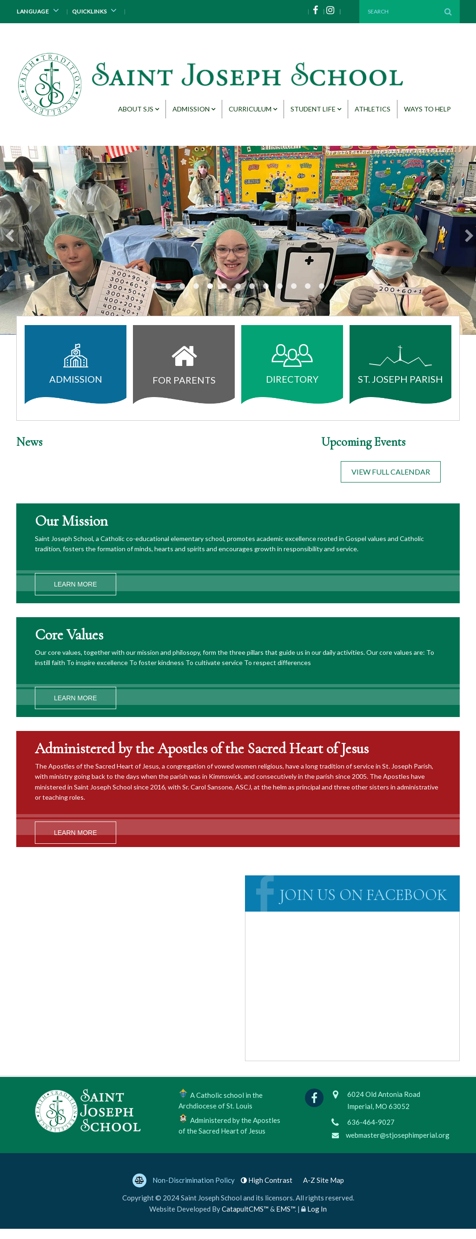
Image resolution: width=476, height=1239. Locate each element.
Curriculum (250, 109)
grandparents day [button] (210, 286)
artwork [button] (182, 286)
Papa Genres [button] (196, 286)
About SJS (135, 109)
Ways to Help (427, 109)
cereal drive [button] (154, 286)
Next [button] (468, 236)
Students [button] (252, 286)
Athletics (372, 109)
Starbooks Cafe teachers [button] (266, 286)
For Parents (184, 361)
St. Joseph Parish (400, 364)
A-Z (323, 1190)
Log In (317, 1219)
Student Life (313, 109)
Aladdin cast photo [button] (279, 286)
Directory (292, 364)
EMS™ (285, 1219)
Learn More (75, 584)
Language (39, 10)
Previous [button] (8, 236)
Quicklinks (96, 10)
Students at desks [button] (238, 286)
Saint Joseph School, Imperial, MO (354, 933)
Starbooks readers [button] (293, 286)
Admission (191, 109)
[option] (238, 240)
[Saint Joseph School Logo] (212, 80)
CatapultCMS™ (245, 1219)
